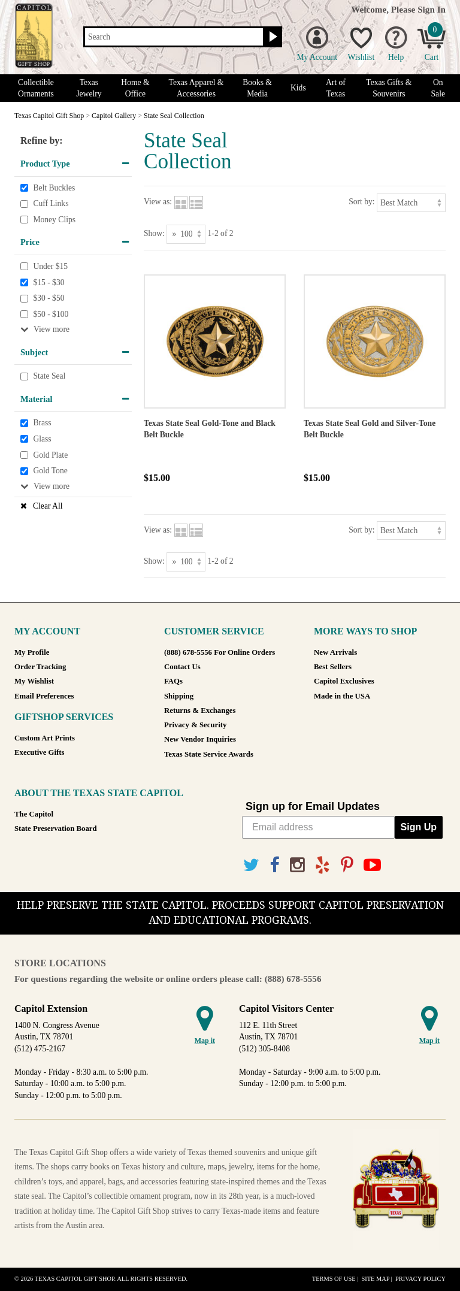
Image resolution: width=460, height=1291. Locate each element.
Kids (298, 87)
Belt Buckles (54, 187)
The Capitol (33, 814)
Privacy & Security (195, 725)
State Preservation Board (55, 828)
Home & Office (135, 88)
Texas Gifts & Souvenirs (388, 88)
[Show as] (186, 234)
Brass (42, 423)
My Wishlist (34, 681)
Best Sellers (333, 667)
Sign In (431, 9)
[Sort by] (411, 203)
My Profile (31, 652)
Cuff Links (50, 203)
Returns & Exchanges (199, 710)
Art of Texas (336, 88)
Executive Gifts (39, 752)
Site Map (375, 1278)
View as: (158, 201)
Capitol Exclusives (344, 681)
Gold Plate (50, 455)
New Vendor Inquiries (200, 739)
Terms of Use (334, 1278)
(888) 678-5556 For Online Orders (219, 652)
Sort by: (361, 201)
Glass (42, 438)
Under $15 (50, 266)
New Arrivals (335, 652)
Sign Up (419, 827)
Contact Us (182, 667)
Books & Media (257, 88)
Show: (154, 233)
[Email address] (318, 827)
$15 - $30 (48, 282)
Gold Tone (50, 470)
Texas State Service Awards (208, 754)
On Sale (438, 88)
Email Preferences (44, 696)
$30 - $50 (48, 298)
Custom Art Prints (44, 738)
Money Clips (54, 219)
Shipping (178, 696)
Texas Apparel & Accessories (196, 88)
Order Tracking (40, 667)
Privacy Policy (420, 1278)
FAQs (173, 681)
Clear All (47, 505)
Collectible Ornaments (36, 88)
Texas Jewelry (88, 88)
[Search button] (271, 37)
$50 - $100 (50, 314)
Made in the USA (342, 696)
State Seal (49, 376)
